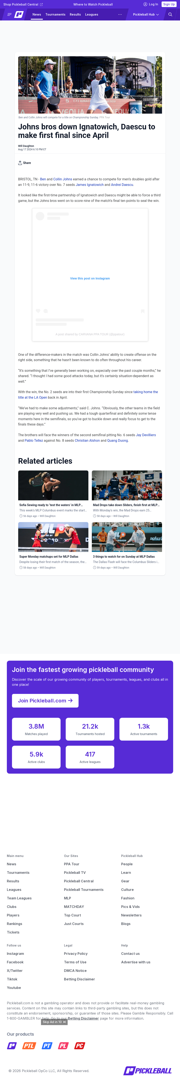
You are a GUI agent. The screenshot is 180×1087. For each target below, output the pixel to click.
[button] (16, 14)
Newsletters (131, 915)
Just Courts (74, 924)
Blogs (126, 924)
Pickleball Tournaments (84, 889)
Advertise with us (135, 962)
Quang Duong (117, 441)
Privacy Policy (76, 953)
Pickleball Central (79, 881)
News (37, 14)
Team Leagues (19, 898)
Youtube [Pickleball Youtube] (14, 988)
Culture (127, 889)
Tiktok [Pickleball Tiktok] (12, 979)
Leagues (91, 14)
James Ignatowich (90, 185)
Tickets (13, 932)
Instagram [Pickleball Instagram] (15, 953)
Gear (125, 881)
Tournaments (55, 14)
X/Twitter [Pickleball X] (15, 970)
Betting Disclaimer (79, 979)
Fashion (127, 898)
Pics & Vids (130, 907)
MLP (67, 898)
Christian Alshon (87, 441)
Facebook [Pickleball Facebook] (15, 962)
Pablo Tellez (34, 441)
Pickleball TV (75, 872)
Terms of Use (75, 962)
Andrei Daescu (122, 185)
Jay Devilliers (146, 435)
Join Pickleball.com (45, 700)
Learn (126, 872)
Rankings (14, 924)
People (127, 864)
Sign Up (169, 4)
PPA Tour (71, 864)
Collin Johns (62, 179)
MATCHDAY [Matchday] (74, 907)
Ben (43, 179)
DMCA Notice (75, 970)
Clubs (11, 907)
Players (13, 915)
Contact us (130, 953)
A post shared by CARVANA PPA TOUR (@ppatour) (90, 334)
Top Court (72, 915)
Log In (150, 4)
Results (75, 14)
